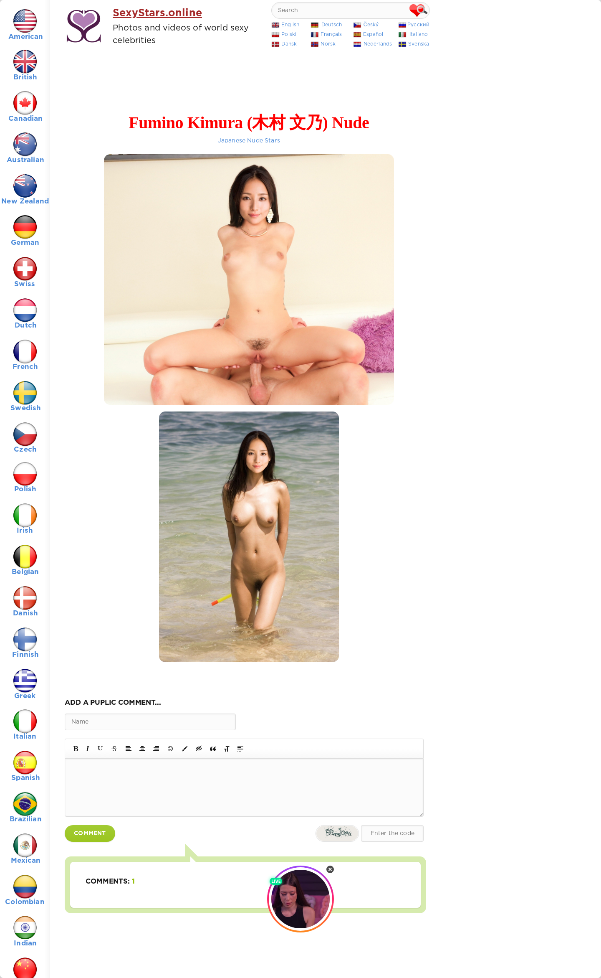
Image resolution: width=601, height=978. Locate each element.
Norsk (328, 44)
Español (373, 34)
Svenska (418, 44)
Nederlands (378, 44)
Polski (288, 34)
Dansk (289, 44)
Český (371, 25)
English (290, 25)
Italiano (418, 34)
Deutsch (331, 25)
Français (331, 34)
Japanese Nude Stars (249, 140)
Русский (418, 25)
